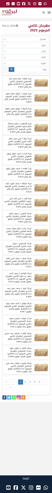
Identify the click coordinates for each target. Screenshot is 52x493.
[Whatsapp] (14, 397)
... (16, 382)
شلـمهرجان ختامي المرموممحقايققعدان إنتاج (18, 98)
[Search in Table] (31, 69)
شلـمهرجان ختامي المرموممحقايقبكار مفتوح (18, 233)
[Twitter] (9, 397)
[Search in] (6, 69)
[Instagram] (19, 397)
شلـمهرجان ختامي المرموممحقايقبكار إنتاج (19, 83)
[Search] (11, 69)
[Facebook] (4, 397)
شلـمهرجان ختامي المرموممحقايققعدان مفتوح (18, 248)
